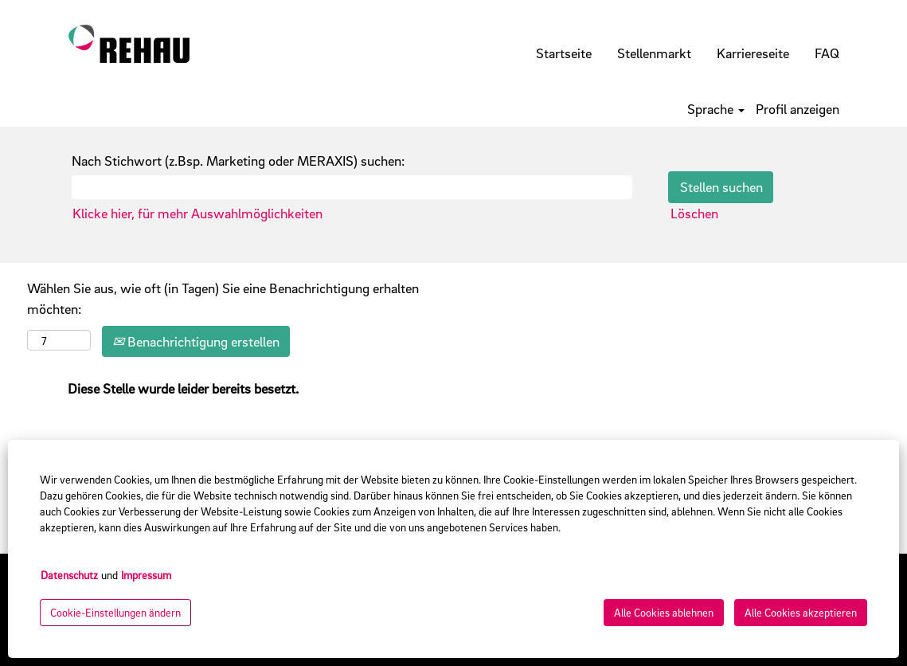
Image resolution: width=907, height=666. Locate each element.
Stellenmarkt (654, 53)
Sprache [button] (716, 109)
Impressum (146, 575)
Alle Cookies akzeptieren (801, 612)
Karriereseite (753, 53)
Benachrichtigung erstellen (196, 341)
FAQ (827, 53)
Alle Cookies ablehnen (663, 612)
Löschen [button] (694, 213)
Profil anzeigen (797, 109)
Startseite (564, 53)
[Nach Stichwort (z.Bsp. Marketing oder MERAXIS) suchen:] (352, 187)
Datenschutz (69, 575)
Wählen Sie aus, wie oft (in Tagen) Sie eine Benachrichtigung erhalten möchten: (223, 298)
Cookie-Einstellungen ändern (115, 612)
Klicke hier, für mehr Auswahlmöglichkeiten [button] (197, 213)
